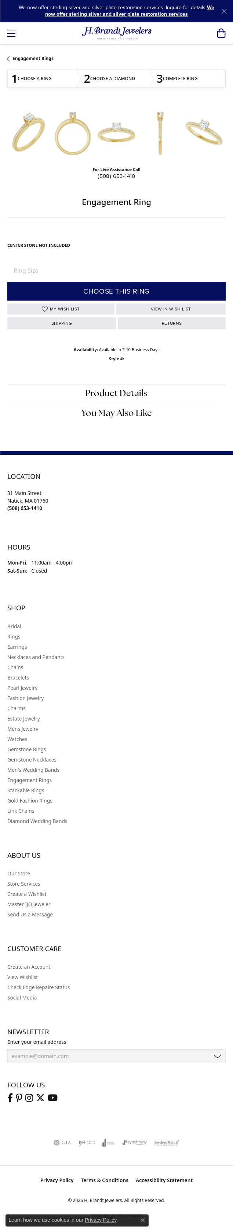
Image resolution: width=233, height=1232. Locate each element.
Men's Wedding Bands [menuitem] (33, 769)
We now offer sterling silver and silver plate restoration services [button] (129, 11)
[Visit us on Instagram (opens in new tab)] (29, 1098)
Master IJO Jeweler (29, 904)
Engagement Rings (33, 58)
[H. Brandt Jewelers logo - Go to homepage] (116, 33)
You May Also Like (116, 413)
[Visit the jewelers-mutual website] (166, 1142)
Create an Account (28, 966)
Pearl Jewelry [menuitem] (22, 687)
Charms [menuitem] (16, 708)
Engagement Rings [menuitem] (29, 780)
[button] (221, 33)
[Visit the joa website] (108, 1142)
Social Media (22, 997)
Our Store (18, 873)
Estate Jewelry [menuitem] (23, 718)
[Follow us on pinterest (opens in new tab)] (19, 1098)
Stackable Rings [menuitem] (25, 790)
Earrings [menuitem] (17, 646)
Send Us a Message (30, 914)
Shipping (61, 323)
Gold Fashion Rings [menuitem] (29, 800)
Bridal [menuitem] (14, 626)
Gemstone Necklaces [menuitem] (32, 759)
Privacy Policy (57, 1180)
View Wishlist (22, 977)
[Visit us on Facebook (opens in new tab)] (10, 1098)
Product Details (116, 394)
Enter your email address (36, 1041)
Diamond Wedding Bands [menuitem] (37, 821)
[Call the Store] (24, 508)
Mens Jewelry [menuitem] (22, 728)
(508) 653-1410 (116, 176)
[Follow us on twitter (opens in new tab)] (40, 1098)
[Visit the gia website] (62, 1142)
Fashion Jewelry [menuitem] (25, 698)
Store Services (23, 883)
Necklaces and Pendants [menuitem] (36, 657)
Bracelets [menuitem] (18, 677)
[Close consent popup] (143, 1220)
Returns (172, 323)
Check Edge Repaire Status (38, 987)
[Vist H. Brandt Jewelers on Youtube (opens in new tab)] (53, 1098)
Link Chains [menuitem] (20, 810)
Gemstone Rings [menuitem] (26, 749)
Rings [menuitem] (13, 636)
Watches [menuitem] (17, 739)
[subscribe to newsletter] (217, 1056)
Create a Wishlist (27, 893)
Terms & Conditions (104, 1180)
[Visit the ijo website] (87, 1142)
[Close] (224, 11)
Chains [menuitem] (15, 667)
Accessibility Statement (164, 1180)
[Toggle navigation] (11, 33)
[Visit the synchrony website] (135, 1142)
